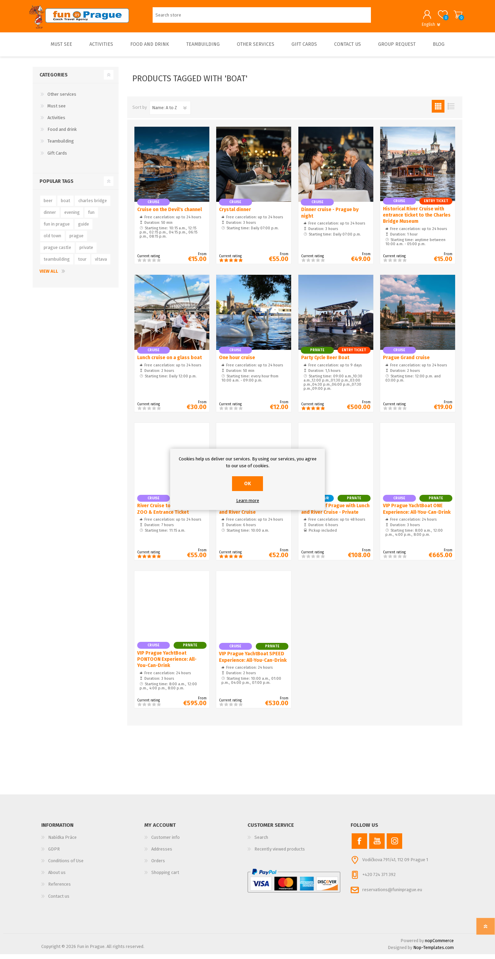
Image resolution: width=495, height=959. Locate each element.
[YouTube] (377, 846)
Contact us (58, 901)
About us (57, 877)
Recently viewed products (279, 853)
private (86, 252)
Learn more (247, 500)
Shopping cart (454, 16)
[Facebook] (359, 846)
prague (76, 240)
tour (82, 264)
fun (91, 217)
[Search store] (262, 17)
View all (49, 276)
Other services (61, 99)
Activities (56, 122)
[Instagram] (394, 846)
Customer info (165, 842)
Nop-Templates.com (433, 952)
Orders (158, 865)
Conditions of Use (66, 865)
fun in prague (57, 228)
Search (261, 842)
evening (72, 217)
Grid (438, 111)
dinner (50, 217)
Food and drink (62, 134)
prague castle (57, 252)
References (59, 889)
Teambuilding (60, 145)
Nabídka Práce (62, 842)
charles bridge (92, 205)
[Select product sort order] (170, 112)
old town (52, 240)
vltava (101, 264)
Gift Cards (57, 157)
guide (83, 228)
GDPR (54, 853)
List (450, 111)
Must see (56, 110)
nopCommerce (439, 945)
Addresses (161, 853)
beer (48, 205)
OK (247, 484)
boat (65, 205)
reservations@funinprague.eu (392, 894)
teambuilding (57, 264)
